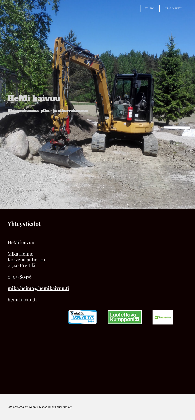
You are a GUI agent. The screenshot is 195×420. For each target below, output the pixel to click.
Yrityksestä (173, 8)
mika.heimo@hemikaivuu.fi (38, 288)
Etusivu (150, 8)
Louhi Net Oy (63, 407)
